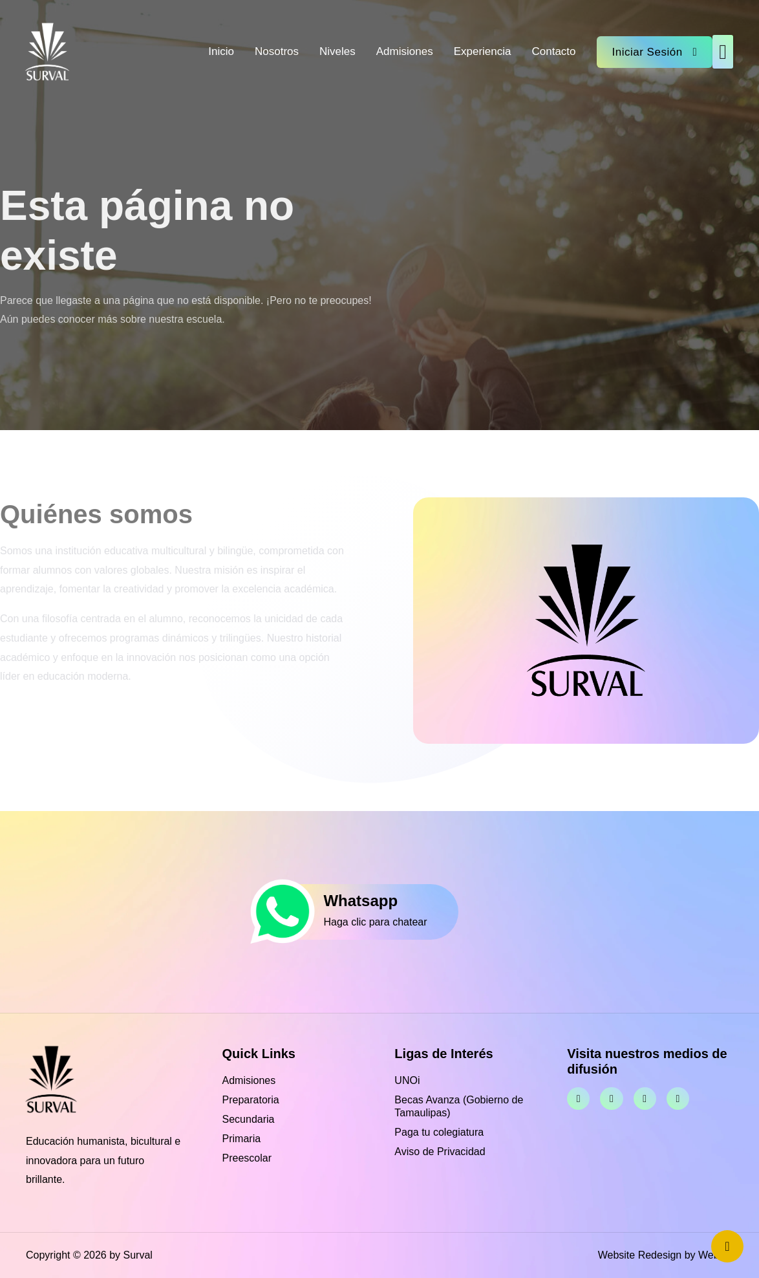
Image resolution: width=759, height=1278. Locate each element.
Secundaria (248, 1119)
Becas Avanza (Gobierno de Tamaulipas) (458, 1106)
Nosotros (277, 51)
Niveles (337, 51)
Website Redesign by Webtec (665, 1255)
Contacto (553, 51)
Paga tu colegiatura (439, 1132)
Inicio (221, 51)
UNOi (407, 1080)
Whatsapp (360, 900)
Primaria (241, 1138)
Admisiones (404, 51)
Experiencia (482, 51)
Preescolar (247, 1158)
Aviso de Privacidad (439, 1151)
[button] (722, 52)
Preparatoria (250, 1099)
